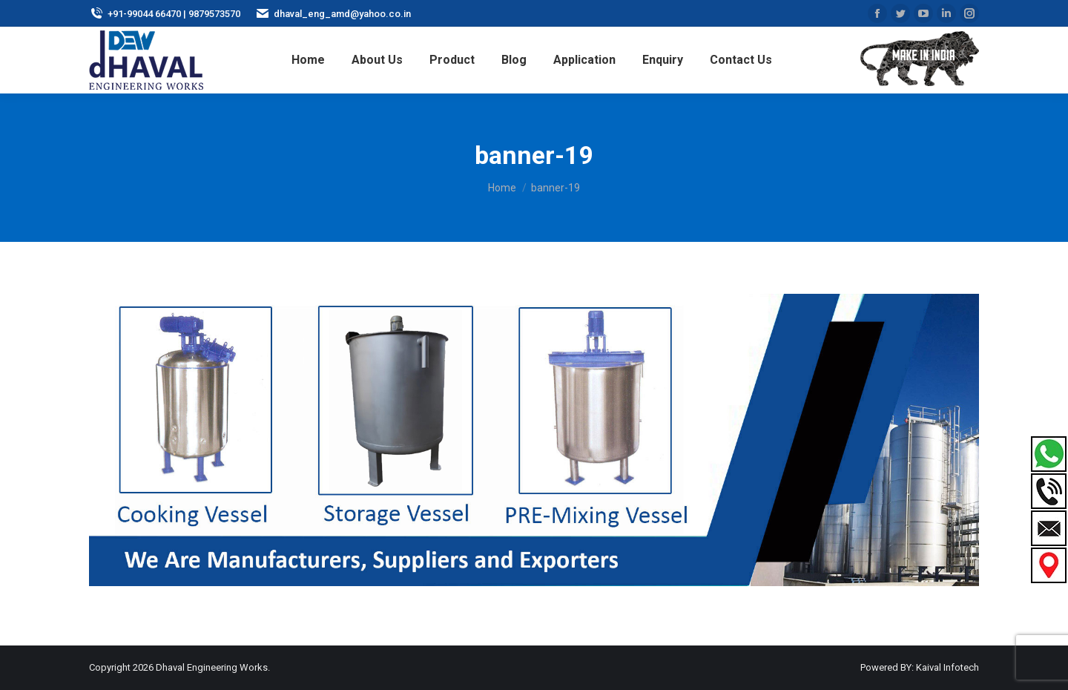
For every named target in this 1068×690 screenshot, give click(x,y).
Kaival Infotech (947, 667)
